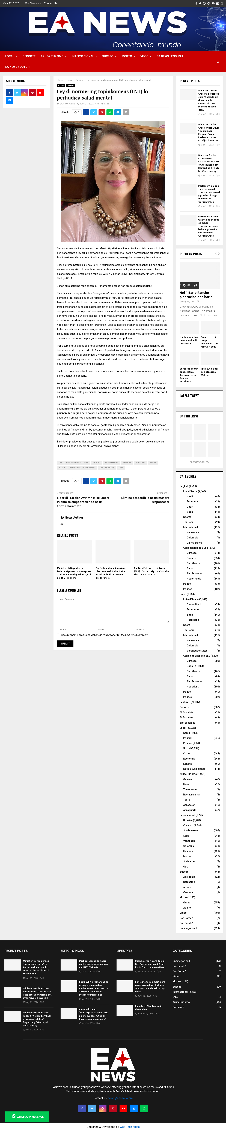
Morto (127, 56)
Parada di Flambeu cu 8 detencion (148, 1007)
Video (144, 56)
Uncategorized (188, 928)
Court (190, 506)
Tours (186, 799)
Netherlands (194, 578)
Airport (97, 463)
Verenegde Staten (197, 650)
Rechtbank (193, 619)
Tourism (188, 522)
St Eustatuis (186, 712)
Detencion (189, 882)
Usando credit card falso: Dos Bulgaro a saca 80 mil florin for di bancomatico (150, 964)
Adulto (187, 907)
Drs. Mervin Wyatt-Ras (77, 463)
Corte (186, 753)
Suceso (107, 56)
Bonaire (191, 558)
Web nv (153, 463)
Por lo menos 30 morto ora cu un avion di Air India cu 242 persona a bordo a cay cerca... (150, 987)
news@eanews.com (120, 1098)
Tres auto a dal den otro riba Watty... (209, 372)
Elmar (62, 468)
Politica (61, 85)
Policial (187, 738)
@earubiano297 (199, 462)
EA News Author (68, 104)
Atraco (187, 887)
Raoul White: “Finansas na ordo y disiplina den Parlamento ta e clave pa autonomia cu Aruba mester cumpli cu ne (93, 988)
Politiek (187, 697)
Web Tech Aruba (130, 1127)
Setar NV (127, 463)
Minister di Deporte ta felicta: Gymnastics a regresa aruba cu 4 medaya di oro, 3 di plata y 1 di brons (74, 573)
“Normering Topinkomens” (82, 468)
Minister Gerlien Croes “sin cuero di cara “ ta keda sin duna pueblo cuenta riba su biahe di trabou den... (208, 100)
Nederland (193, 686)
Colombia (192, 537)
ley (60, 463)
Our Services (33, 3)
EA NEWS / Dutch (17, 67)
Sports (187, 517)
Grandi (187, 902)
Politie (187, 691)
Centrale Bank (107, 468)
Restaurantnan (191, 794)
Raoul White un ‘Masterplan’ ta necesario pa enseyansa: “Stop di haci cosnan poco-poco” (93, 1014)
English (184, 486)
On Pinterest (189, 416)
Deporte (29, 56)
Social (190, 511)
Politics (187, 589)
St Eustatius (186, 717)
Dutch (183, 594)
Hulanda (188, 851)
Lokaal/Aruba (191, 599)
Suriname (189, 861)
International (190, 527)
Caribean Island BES (195, 547)
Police (187, 583)
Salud (186, 733)
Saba (190, 568)
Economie (193, 609)
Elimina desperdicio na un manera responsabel (145, 500)
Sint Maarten (194, 563)
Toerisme (188, 630)
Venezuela (193, 532)
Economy (192, 501)
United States (194, 542)
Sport (186, 625)
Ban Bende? (187, 923)
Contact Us (50, 3)
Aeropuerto (190, 810)
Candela (188, 892)
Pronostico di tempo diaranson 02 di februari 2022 (209, 342)
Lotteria (187, 763)
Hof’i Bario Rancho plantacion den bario (196, 295)
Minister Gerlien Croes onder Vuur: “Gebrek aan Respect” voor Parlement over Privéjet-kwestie (208, 132)
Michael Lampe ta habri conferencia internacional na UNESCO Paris (94, 964)
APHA (120, 468)
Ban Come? (186, 918)
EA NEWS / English (170, 56)
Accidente (189, 876)
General (187, 779)
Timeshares (190, 789)
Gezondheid (194, 604)
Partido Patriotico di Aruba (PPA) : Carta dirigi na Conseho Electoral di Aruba (151, 571)
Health (190, 496)
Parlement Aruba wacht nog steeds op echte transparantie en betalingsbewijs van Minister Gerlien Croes (208, 226)
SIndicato (140, 463)
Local (9, 56)
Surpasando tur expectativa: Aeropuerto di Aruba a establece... (189, 375)
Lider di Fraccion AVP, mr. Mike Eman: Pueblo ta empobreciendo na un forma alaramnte (83, 502)
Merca (187, 856)
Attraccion (189, 805)
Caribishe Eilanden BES (196, 655)
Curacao (192, 552)
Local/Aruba (190, 491)
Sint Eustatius (194, 573)
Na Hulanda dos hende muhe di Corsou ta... (189, 340)
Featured (70, 85)
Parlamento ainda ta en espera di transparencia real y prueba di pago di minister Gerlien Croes (209, 194)
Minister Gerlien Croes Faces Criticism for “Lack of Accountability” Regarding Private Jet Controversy (209, 163)
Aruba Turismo (52, 56)
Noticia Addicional (194, 768)
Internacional (83, 56)
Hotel (186, 784)
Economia (189, 758)
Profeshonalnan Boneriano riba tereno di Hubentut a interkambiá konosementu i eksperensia (111, 573)
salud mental (111, 463)
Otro (185, 866)
